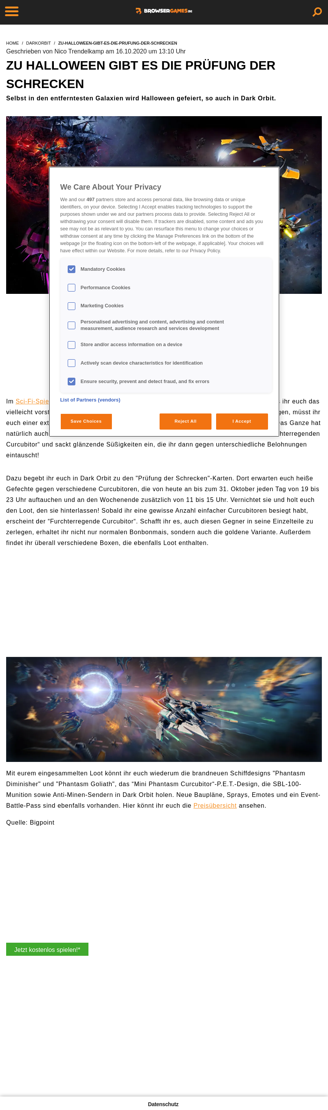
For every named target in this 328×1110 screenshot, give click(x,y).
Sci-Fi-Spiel (33, 401)
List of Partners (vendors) (90, 400)
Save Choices (86, 421)
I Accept (242, 421)
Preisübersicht (215, 805)
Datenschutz (163, 1104)
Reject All (185, 421)
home (12, 43)
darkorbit (38, 43)
